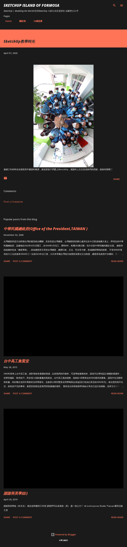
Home (7, 21)
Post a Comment (13, 201)
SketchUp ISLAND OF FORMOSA (31, 5)
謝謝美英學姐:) (16, 493)
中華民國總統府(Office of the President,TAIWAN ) (46, 228)
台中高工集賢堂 (16, 360)
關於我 (21, 21)
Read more (117, 261)
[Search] (114, 5)
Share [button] (116, 179)
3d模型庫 (36, 21)
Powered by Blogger (63, 534)
